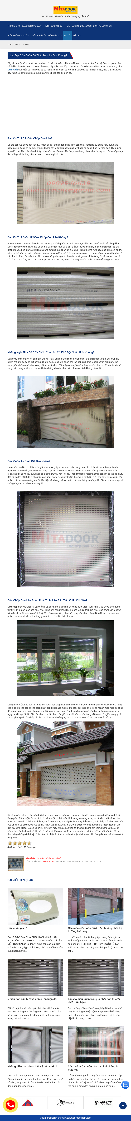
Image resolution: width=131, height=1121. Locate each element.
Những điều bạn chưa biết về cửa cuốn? (32, 1066)
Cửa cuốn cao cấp (32, 26)
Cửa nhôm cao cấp (19, 36)
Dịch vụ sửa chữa (102, 26)
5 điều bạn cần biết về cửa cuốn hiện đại (32, 999)
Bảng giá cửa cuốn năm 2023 (47, 36)
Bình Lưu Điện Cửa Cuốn (79, 26)
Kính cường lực (55, 26)
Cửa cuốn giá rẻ (17, 928)
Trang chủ (14, 26)
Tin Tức (68, 36)
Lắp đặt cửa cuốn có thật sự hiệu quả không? (38, 55)
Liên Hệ (77, 36)
